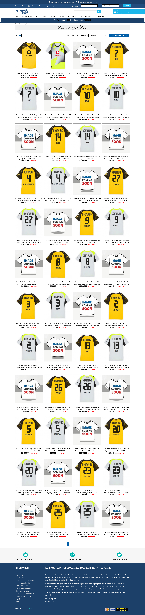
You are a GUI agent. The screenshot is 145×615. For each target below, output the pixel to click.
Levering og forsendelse (25, 580)
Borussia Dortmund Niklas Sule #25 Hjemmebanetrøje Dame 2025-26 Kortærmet (57, 534)
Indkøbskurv (34, 6)
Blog (17, 602)
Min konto (18, 6)
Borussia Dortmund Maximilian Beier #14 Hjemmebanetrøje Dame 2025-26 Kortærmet (58, 159)
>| (76, 544)
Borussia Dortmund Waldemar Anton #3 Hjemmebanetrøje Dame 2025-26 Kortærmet (28, 326)
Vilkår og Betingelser (24, 588)
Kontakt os (20, 578)
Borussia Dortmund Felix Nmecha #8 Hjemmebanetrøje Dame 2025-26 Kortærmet (58, 284)
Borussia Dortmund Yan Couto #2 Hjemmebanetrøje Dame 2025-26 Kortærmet (116, 326)
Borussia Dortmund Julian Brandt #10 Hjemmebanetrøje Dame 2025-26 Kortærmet (87, 117)
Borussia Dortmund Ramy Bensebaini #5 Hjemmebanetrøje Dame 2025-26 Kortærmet (29, 451)
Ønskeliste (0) (26, 6)
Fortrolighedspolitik (23, 596)
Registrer (47, 6)
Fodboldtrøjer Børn (90, 589)
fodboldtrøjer (95, 575)
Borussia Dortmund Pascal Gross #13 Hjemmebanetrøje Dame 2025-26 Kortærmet (87, 367)
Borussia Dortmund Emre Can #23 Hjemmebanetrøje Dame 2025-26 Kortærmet (87, 493)
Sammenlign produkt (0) (119, 35)
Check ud (41, 6)
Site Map (19, 599)
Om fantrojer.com (22, 591)
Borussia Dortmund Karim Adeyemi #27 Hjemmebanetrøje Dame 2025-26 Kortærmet (116, 200)
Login (53, 6)
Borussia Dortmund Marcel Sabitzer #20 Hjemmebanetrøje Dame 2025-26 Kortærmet (116, 451)
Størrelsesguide (22, 586)
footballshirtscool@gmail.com (86, 2)
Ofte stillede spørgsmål (25, 594)
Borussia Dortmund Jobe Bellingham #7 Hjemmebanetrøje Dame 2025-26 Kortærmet (116, 75)
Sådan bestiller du (23, 583)
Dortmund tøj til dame (25, 24)
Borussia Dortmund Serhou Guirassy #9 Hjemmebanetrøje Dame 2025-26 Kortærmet (87, 242)
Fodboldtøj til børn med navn (37, 609)
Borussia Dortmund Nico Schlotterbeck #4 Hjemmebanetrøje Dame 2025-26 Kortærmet (28, 200)
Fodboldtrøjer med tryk (58, 580)
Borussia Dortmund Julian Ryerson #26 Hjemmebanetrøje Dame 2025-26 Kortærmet (58, 409)
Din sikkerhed (21, 575)
